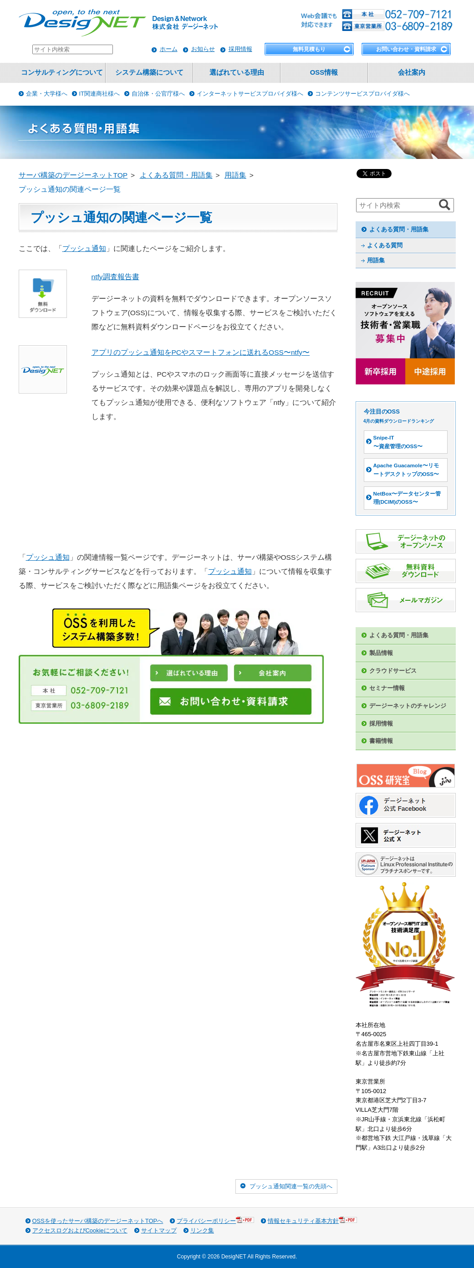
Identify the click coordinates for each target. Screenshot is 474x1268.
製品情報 (381, 652)
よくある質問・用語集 (398, 229)
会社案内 (411, 72)
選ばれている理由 (236, 72)
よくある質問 (385, 245)
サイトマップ (159, 1230)
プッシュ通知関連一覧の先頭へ (291, 1186)
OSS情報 (324, 72)
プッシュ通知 (84, 248)
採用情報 (240, 49)
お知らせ (203, 49)
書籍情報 (381, 740)
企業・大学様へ (46, 93)
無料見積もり (309, 49)
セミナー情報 (387, 688)
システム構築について (149, 72)
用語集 (376, 260)
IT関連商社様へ (99, 93)
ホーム (169, 49)
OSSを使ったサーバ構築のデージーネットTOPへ (97, 1220)
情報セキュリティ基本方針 (312, 1220)
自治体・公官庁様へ (158, 93)
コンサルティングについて (62, 72)
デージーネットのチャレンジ (407, 705)
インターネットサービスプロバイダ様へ (250, 93)
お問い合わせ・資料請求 (406, 49)
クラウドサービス (393, 670)
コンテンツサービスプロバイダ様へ (362, 93)
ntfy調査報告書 (115, 277)
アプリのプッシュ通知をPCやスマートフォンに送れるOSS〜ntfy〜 (201, 352)
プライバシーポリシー (215, 1220)
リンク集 (202, 1230)
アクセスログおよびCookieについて (79, 1230)
